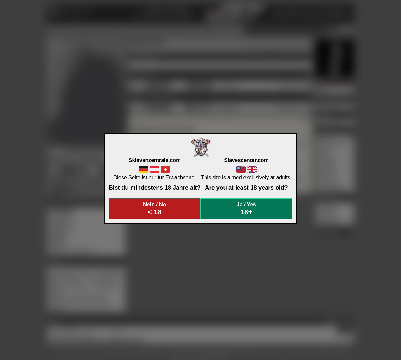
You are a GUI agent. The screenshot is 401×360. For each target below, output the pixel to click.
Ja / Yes (246, 208)
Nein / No (155, 208)
